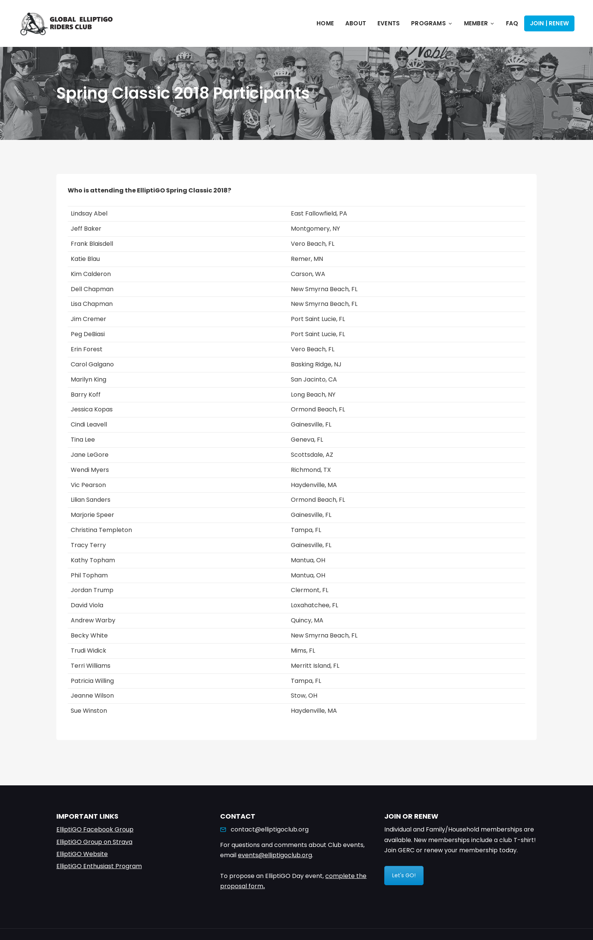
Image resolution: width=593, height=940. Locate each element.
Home (325, 23)
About (355, 23)
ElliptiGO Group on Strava (94, 842)
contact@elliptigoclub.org (270, 829)
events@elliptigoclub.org (275, 855)
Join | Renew (549, 23)
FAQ (512, 23)
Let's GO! (404, 875)
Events (388, 23)
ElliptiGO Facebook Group (95, 829)
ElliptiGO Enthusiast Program (99, 866)
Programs (432, 23)
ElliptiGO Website (82, 854)
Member (479, 23)
